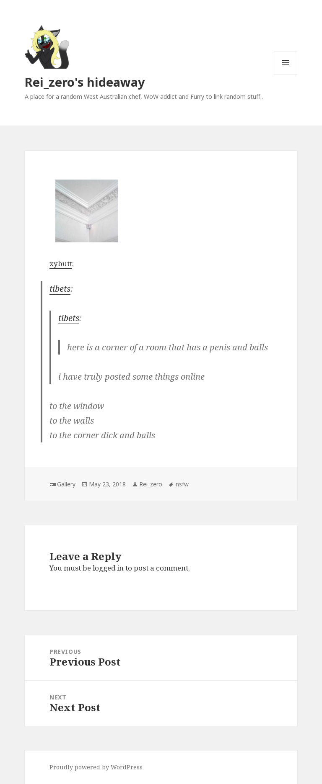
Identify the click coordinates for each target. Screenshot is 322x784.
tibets (59, 288)
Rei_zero (150, 484)
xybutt (60, 263)
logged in (108, 568)
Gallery (66, 484)
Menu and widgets (285, 74)
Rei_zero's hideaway (85, 82)
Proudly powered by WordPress (96, 767)
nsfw (182, 484)
